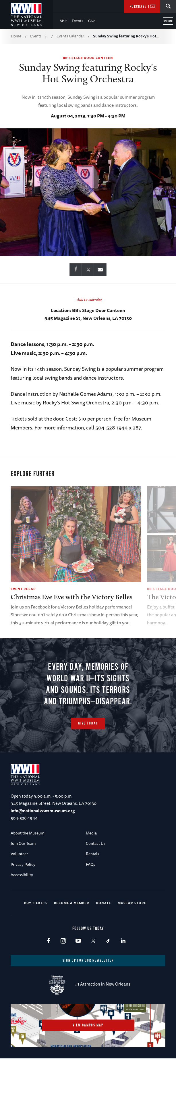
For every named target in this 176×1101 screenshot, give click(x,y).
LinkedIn (123, 980)
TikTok (108, 980)
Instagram (63, 980)
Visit (63, 21)
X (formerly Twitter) (93, 980)
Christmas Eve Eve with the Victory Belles (71, 597)
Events (77, 21)
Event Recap (23, 588)
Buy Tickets (35, 942)
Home (16, 36)
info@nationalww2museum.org (43, 850)
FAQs (90, 904)
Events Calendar (70, 36)
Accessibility (22, 914)
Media (91, 873)
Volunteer (19, 894)
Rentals (92, 894)
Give (91, 21)
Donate (103, 942)
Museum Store (132, 942)
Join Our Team (23, 883)
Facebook (48, 980)
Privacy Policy (23, 904)
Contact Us (95, 883)
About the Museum (28, 873)
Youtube (78, 980)
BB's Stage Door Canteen (88, 57)
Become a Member (71, 942)
